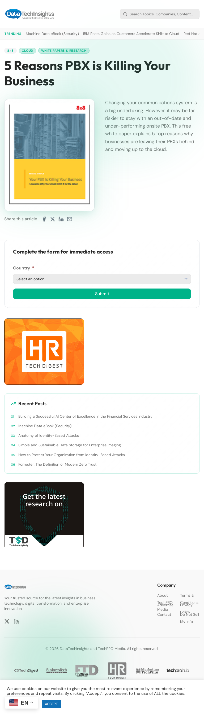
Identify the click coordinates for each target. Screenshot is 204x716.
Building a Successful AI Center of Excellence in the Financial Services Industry (85, 416)
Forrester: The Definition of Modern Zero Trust (57, 464)
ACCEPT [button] (51, 704)
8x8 (10, 51)
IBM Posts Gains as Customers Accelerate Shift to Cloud (131, 33)
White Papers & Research (64, 51)
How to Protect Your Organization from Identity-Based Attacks (71, 454)
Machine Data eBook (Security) (52, 33)
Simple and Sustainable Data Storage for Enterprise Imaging (69, 445)
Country (23, 268)
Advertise (165, 605)
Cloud (27, 51)
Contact (164, 614)
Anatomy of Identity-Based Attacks (48, 435)
